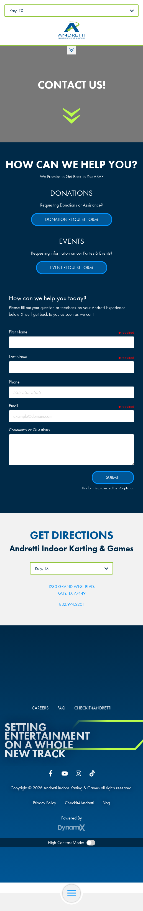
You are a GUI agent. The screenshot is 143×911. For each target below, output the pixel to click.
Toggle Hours (71, 50)
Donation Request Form (71, 219)
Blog (106, 803)
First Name (18, 332)
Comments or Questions (29, 430)
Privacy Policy (44, 803)
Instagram (78, 773)
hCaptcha (125, 487)
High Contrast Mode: (66, 842)
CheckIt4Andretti (79, 803)
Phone (14, 382)
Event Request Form (71, 267)
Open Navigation (73, 893)
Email (13, 406)
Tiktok (92, 773)
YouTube (65, 773)
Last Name (18, 357)
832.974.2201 (71, 604)
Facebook (51, 773)
